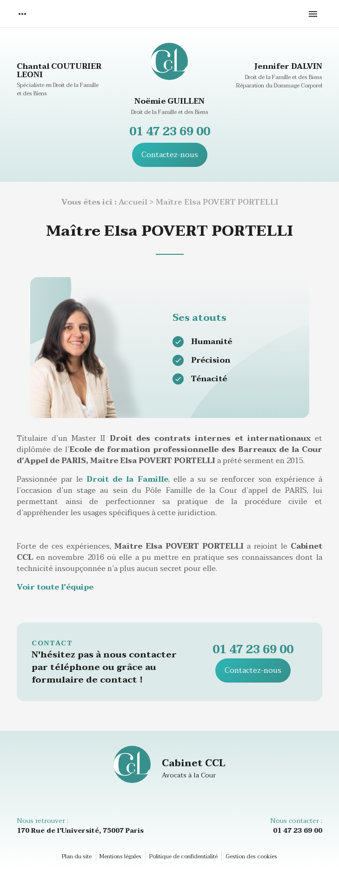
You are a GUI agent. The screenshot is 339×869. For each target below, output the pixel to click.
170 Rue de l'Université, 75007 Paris (80, 830)
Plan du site (77, 856)
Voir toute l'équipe (55, 587)
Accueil (133, 202)
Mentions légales (120, 856)
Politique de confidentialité (183, 856)
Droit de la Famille (127, 479)
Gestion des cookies (251, 856)
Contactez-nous (169, 154)
